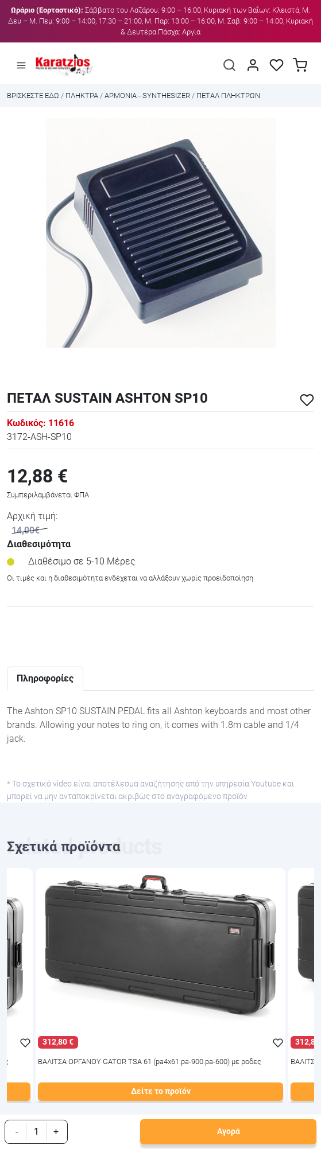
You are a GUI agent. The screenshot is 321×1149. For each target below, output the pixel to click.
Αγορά (228, 1131)
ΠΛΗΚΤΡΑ (81, 95)
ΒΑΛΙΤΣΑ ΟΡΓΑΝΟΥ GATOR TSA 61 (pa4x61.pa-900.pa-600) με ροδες (149, 1062)
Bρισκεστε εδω (34, 95)
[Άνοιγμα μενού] (21, 65)
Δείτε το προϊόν (161, 1091)
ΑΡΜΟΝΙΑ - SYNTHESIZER (147, 95)
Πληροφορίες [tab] (45, 678)
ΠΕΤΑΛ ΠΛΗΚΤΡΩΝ (228, 95)
